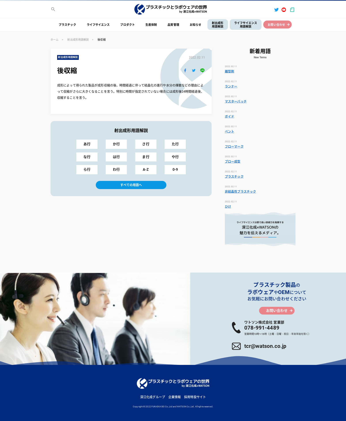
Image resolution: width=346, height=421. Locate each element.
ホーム (54, 39)
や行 (175, 157)
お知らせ (195, 24)
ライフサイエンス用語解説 (245, 24)
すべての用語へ (131, 185)
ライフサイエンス (98, 24)
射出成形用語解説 (217, 24)
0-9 (175, 169)
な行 (86, 157)
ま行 (145, 157)
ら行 (86, 169)
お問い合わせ (276, 24)
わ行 (116, 169)
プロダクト (127, 24)
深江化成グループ (152, 396)
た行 (175, 144)
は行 (116, 157)
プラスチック (67, 24)
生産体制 (151, 24)
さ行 (145, 144)
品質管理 (173, 24)
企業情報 (174, 396)
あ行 (86, 144)
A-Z (146, 169)
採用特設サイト (195, 396)
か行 (116, 144)
